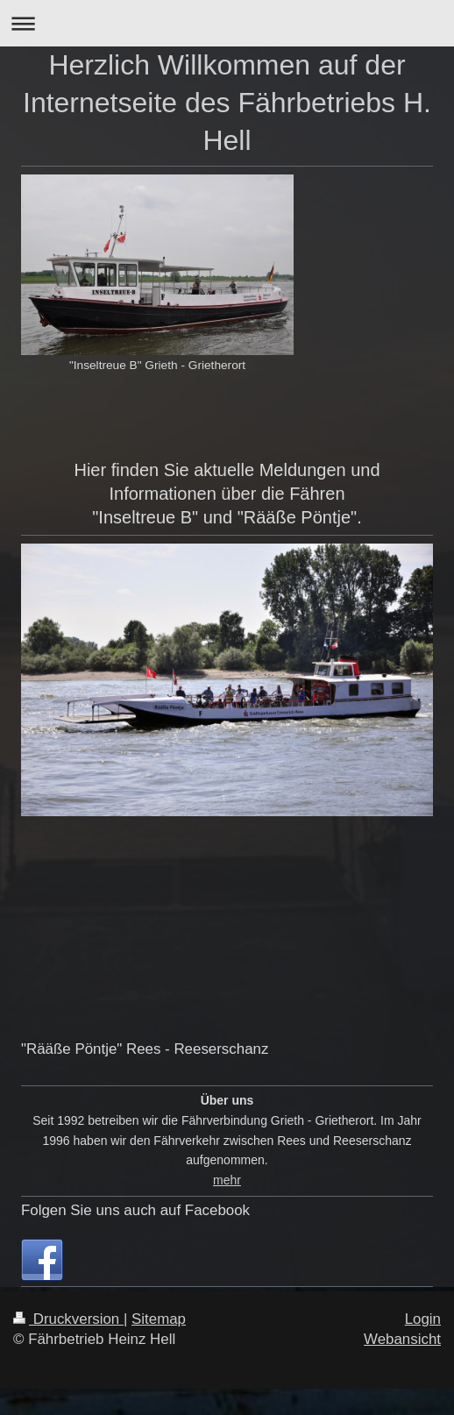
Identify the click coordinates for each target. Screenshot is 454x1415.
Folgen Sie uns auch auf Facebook (135, 1210)
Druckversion (68, 1319)
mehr (227, 1180)
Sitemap (158, 1319)
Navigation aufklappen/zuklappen (227, 23)
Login (423, 1319)
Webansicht (402, 1339)
